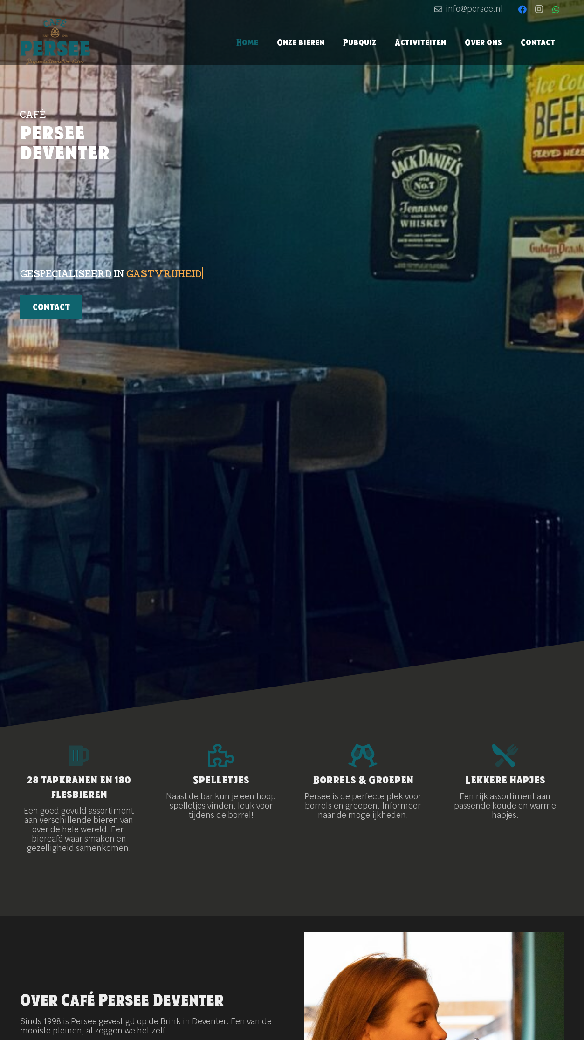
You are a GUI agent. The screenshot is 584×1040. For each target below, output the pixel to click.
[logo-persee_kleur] (55, 42)
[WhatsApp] (556, 9)
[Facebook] (522, 9)
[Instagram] (539, 9)
